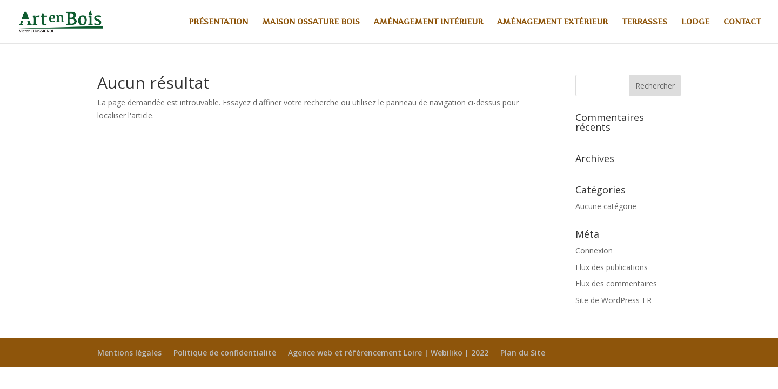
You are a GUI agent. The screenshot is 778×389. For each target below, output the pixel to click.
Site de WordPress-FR (613, 300)
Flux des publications (611, 267)
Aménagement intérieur (428, 22)
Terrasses (644, 22)
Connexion (594, 250)
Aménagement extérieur (552, 22)
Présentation (218, 22)
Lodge (695, 22)
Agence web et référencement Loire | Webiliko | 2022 (388, 352)
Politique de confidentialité (224, 352)
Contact (742, 22)
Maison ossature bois (311, 22)
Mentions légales (129, 352)
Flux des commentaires (616, 283)
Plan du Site (522, 352)
